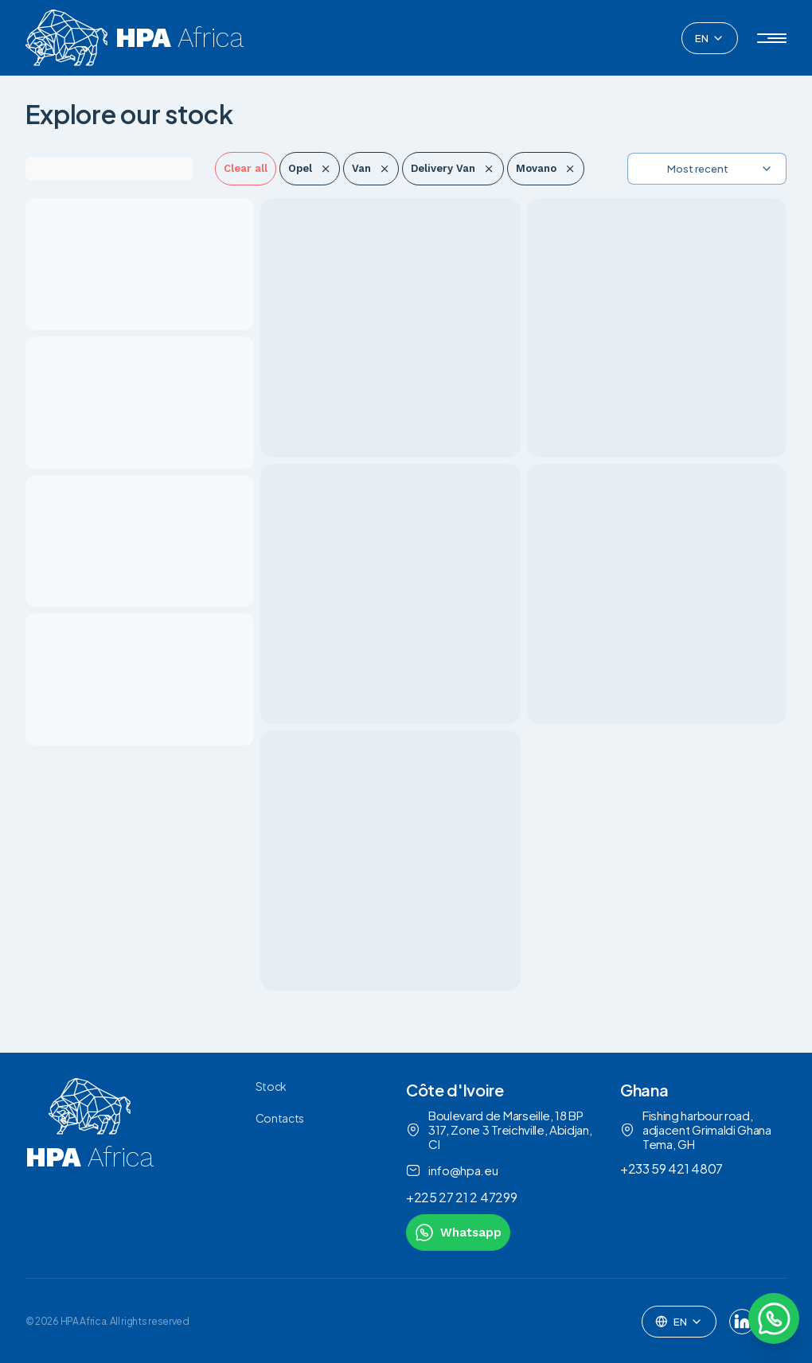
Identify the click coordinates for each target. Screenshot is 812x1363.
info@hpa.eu (452, 1170)
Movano (546, 168)
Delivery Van (452, 168)
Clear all (245, 168)
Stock (271, 1086)
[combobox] (709, 38)
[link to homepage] (89, 1164)
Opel (309, 168)
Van (371, 168)
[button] (772, 38)
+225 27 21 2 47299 (461, 1197)
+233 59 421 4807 (671, 1168)
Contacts (280, 1118)
